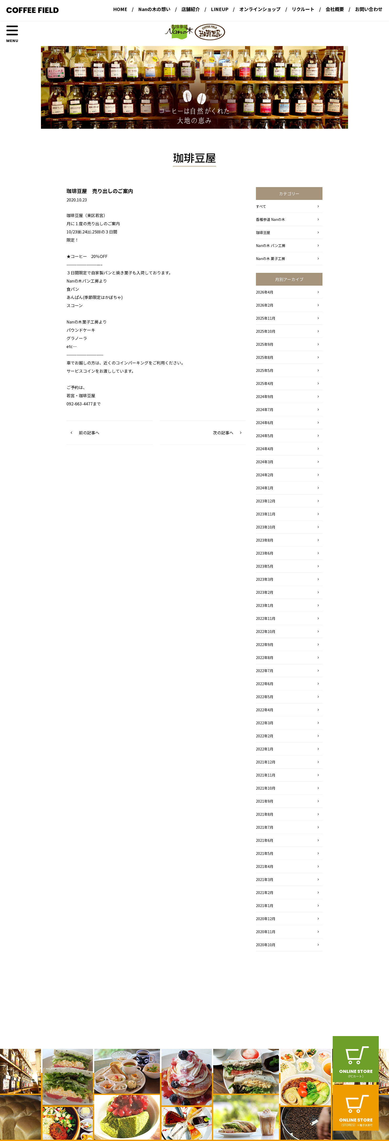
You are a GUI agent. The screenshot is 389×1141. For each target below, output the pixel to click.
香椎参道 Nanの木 (270, 219)
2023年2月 (264, 592)
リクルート (303, 9)
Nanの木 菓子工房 (270, 258)
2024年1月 (264, 487)
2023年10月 (265, 527)
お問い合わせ (369, 9)
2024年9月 (264, 396)
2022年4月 (264, 709)
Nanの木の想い (154, 9)
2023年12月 (265, 500)
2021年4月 (264, 866)
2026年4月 (264, 292)
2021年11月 (265, 775)
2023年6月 (264, 553)
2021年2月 (264, 892)
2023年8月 (264, 540)
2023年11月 (265, 513)
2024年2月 (264, 474)
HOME (120, 9)
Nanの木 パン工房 (270, 245)
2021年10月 (265, 788)
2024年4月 (264, 448)
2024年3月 (264, 461)
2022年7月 (264, 670)
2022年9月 (264, 644)
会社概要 (335, 9)
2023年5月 (264, 566)
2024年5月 (264, 435)
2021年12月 (265, 762)
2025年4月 (264, 383)
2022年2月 (264, 735)
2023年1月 (264, 605)
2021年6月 (264, 840)
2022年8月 (264, 657)
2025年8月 (264, 357)
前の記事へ (89, 432)
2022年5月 (264, 696)
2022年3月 (264, 722)
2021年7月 (264, 827)
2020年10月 (265, 944)
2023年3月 (264, 579)
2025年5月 (264, 370)
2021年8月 (264, 814)
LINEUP (219, 9)
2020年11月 (265, 931)
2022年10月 (265, 631)
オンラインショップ (260, 9)
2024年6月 (264, 422)
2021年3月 (264, 879)
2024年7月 (264, 409)
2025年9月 (264, 344)
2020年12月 (265, 918)
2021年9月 (264, 801)
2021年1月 (264, 905)
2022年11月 (265, 618)
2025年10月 (265, 331)
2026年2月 (264, 305)
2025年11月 (265, 318)
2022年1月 (264, 748)
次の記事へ (223, 432)
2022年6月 (264, 683)
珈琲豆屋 (263, 232)
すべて (261, 206)
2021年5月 (264, 853)
